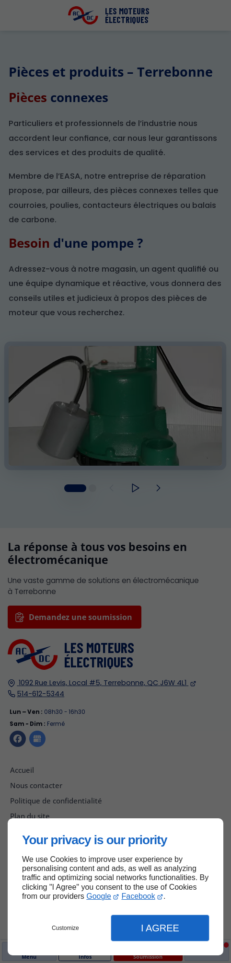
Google (98, 896)
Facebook (138, 896)
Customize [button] (65, 928)
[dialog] (115, 886)
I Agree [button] (160, 928)
